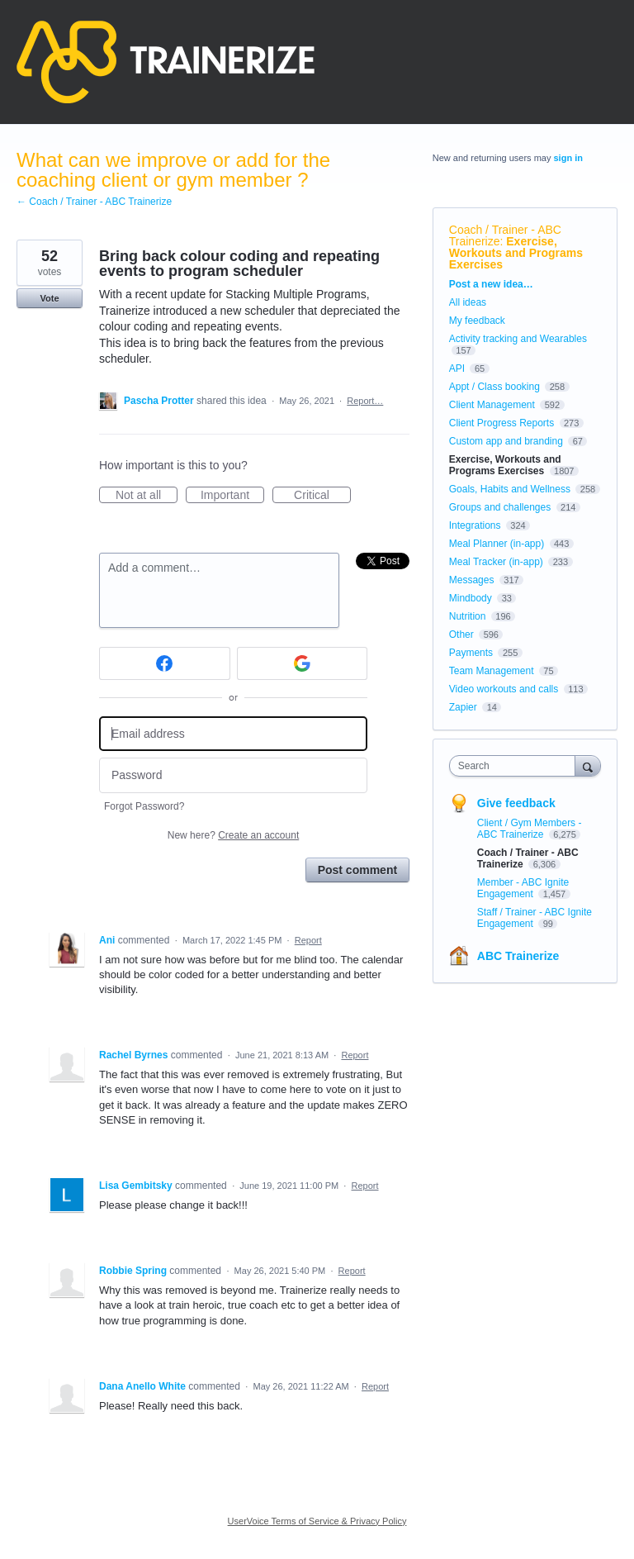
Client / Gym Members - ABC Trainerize (529, 828)
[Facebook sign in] (164, 663)
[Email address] (233, 734)
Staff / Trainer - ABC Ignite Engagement (534, 917)
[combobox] (516, 766)
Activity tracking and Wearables (518, 339)
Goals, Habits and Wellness (509, 489)
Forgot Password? (144, 806)
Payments (471, 652)
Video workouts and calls (504, 689)
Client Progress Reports (501, 423)
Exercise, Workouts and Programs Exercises (516, 253)
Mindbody (470, 598)
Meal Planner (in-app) (496, 543)
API (457, 368)
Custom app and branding (506, 441)
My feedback (477, 320)
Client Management (492, 405)
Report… (365, 401)
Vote (49, 298)
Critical (322, 495)
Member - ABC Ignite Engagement (523, 888)
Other (461, 634)
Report (308, 940)
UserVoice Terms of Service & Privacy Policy (317, 1521)
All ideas (467, 302)
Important (232, 495)
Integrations (475, 525)
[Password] (233, 775)
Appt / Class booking (494, 386)
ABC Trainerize (518, 955)
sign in (568, 158)
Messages (471, 580)
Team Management (491, 671)
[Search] (588, 765)
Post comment (357, 870)
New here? (233, 835)
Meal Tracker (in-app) (496, 562)
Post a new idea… (491, 284)
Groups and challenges (500, 507)
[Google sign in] (302, 663)
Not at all (146, 495)
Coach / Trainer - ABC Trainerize (505, 235)
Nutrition (467, 616)
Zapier (463, 707)
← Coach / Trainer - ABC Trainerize (94, 201)
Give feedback (516, 803)
